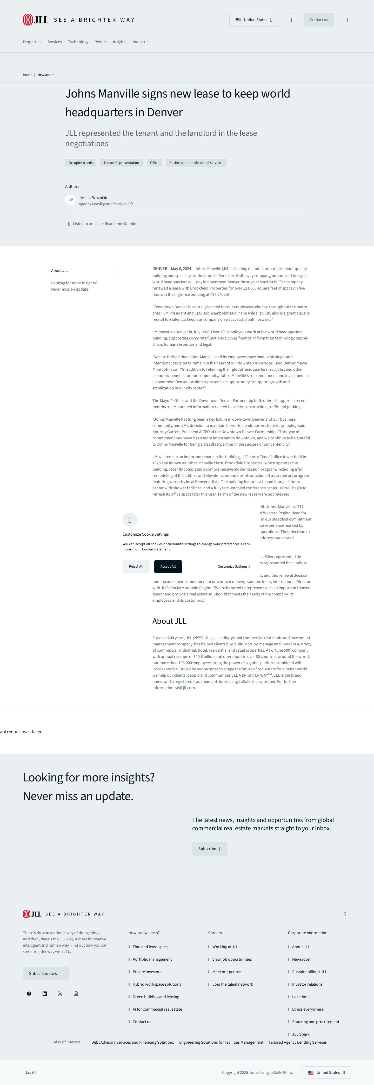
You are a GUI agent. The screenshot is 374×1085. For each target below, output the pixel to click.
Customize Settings (234, 566)
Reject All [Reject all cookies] (136, 566)
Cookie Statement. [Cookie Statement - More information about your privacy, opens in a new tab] (156, 549)
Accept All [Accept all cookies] (168, 566)
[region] (187, 542)
